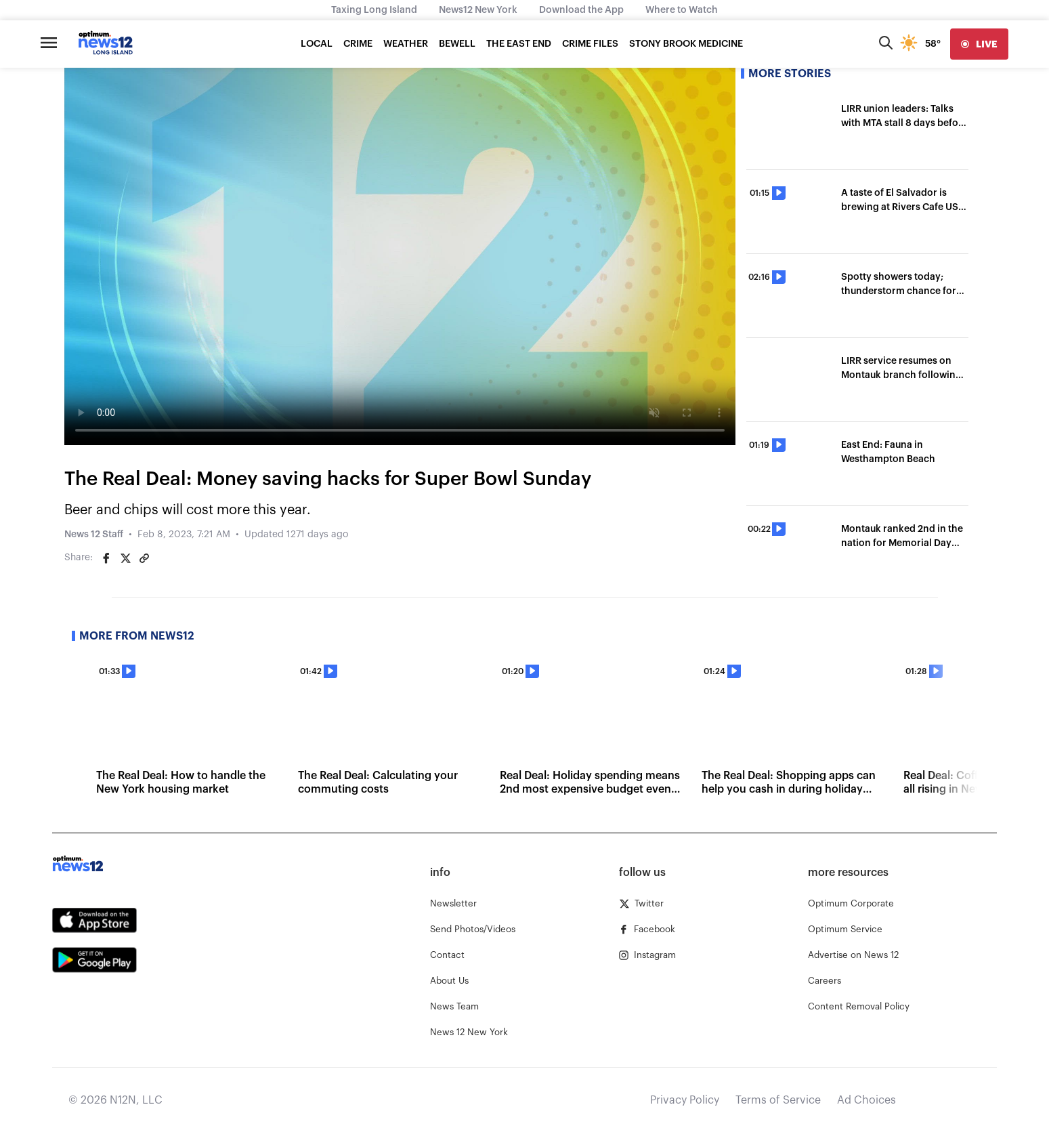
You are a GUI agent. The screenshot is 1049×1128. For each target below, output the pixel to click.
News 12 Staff (93, 534)
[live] (979, 44)
